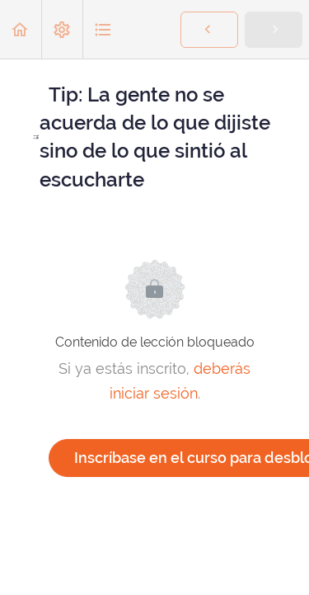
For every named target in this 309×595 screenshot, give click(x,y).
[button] (20, 29)
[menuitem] (61, 29)
